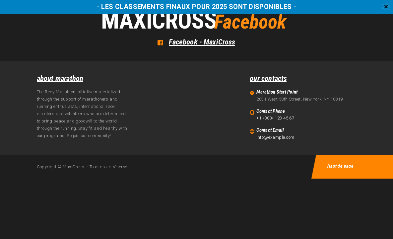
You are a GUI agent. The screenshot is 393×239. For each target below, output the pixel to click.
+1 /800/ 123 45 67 (275, 118)
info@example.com (275, 137)
